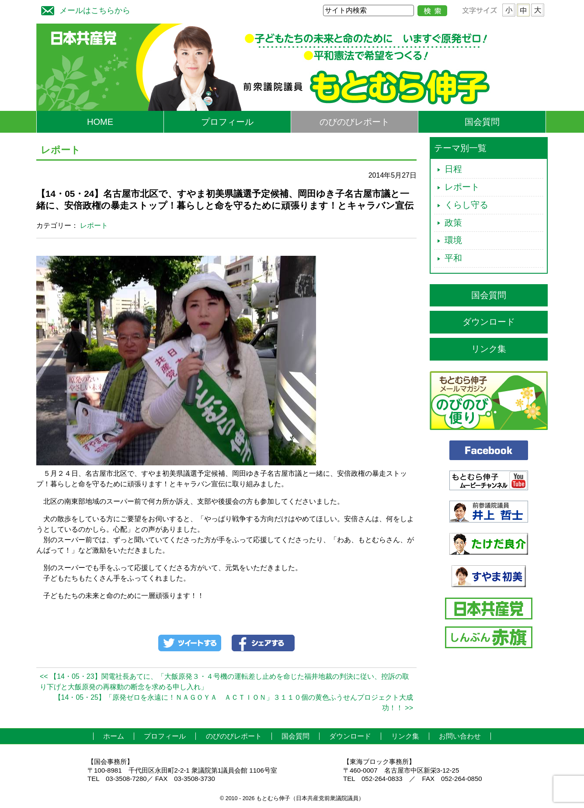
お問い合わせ (460, 736)
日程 (453, 169)
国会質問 (482, 122)
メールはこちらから (83, 9)
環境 (453, 240)
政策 (453, 222)
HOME (100, 122)
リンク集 (488, 349)
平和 (453, 258)
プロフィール (227, 122)
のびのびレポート (354, 122)
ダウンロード (488, 322)
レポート (94, 225)
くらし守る (466, 205)
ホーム (113, 736)
